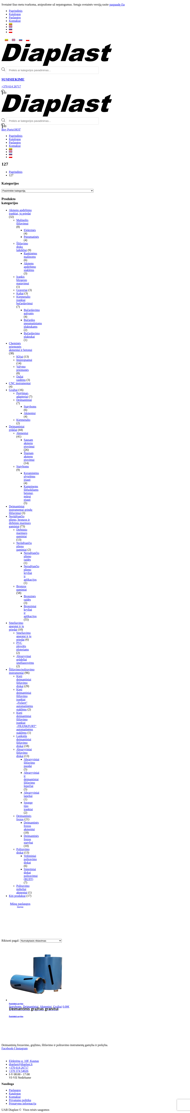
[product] (80, 973)
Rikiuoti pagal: (10, 940)
